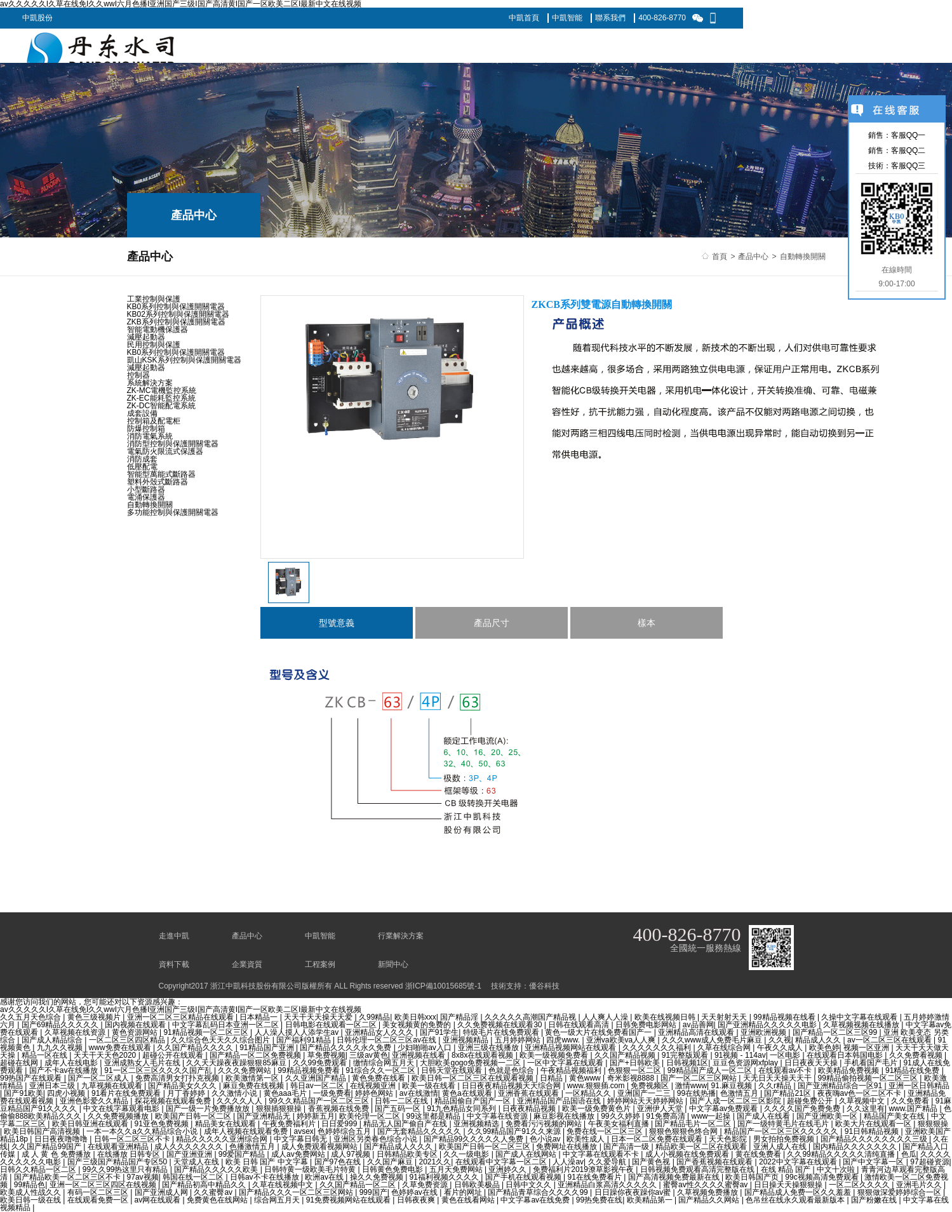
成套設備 (142, 413)
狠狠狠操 (933, 1123)
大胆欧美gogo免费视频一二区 (471, 1062)
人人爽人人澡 (606, 1017)
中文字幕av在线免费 (536, 1199)
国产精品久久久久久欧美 (217, 1169)
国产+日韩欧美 (636, 1062)
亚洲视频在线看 (419, 1055)
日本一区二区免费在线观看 (657, 1139)
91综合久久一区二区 (381, 1070)
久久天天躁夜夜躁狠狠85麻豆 (237, 1062)
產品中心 (753, 256)
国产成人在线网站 (526, 1154)
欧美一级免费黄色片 (597, 1108)
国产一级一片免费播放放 (208, 1108)
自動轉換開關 (803, 256)
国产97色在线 (338, 1161)
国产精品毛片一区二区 (694, 1123)
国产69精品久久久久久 (61, 1024)
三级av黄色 (368, 1055)
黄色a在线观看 (468, 1093)
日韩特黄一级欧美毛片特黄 (311, 1169)
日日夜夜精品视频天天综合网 (512, 1085)
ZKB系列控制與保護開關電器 (176, 321)
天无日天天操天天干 (778, 1078)
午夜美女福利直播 (619, 1123)
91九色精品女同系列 (463, 1108)
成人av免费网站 (299, 1154)
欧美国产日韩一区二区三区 (485, 1146)
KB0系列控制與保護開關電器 (176, 306)
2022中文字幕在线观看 (799, 1161)
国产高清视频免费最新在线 (674, 1177)
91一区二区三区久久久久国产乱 (159, 1070)
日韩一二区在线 (402, 1100)
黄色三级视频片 (95, 1017)
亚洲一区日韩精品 (918, 1085)
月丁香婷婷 (187, 1093)
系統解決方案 (150, 382)
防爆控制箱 (146, 428)
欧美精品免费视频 (849, 1070)
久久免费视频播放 (119, 1116)
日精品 (552, 1078)
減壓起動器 (146, 337)
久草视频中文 (863, 1100)
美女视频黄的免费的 (417, 1024)
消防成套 (142, 459)
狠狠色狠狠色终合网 (684, 1131)
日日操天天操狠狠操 (789, 1184)
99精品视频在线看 (785, 1017)
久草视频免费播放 (708, 1192)
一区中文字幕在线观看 (566, 1062)
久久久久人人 (240, 1100)
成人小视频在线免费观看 (688, 1154)
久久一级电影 (467, 1154)
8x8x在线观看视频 (484, 1055)
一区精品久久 (589, 1093)
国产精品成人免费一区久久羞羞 (798, 1192)
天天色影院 (729, 1139)
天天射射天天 (725, 1017)
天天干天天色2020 (106, 1055)
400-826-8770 (662, 17)
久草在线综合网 (725, 1047)
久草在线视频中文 (283, 1184)
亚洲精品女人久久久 (380, 1032)
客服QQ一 (908, 135)
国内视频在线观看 (136, 1024)
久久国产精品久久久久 (196, 1047)
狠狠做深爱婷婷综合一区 (900, 1192)
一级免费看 (332, 1093)
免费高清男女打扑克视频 (178, 1078)
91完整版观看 (686, 1055)
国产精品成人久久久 (399, 1146)
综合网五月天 (278, 1199)
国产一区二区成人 (99, 1078)
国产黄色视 (652, 1161)
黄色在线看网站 (469, 1199)
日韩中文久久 (529, 1184)
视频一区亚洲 (867, 1047)
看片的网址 (464, 1192)
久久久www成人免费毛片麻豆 (713, 1040)
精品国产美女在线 (895, 1116)
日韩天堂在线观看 (452, 1070)
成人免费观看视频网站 (320, 1146)
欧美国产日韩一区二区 (194, 1116)
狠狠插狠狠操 (280, 1108)
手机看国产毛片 (871, 1062)
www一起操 (711, 1116)
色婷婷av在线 (415, 1192)
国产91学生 (439, 1032)
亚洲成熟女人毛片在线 (143, 1062)
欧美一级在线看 (429, 1085)
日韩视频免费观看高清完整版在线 (698, 1169)
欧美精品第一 (650, 1199)
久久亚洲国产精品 (316, 1078)
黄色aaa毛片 (286, 1093)
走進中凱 (174, 935)
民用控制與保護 (153, 344)
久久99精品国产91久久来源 (515, 1131)
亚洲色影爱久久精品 (95, 1100)
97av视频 (143, 1177)
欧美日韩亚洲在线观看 (91, 1123)
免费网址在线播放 (567, 1146)
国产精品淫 (460, 1017)
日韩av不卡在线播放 (265, 1177)
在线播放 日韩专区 (130, 1154)
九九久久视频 (60, 1047)
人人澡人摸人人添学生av (298, 1032)
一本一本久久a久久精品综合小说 (142, 1131)
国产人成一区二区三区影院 (736, 1100)
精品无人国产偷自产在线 (406, 1123)
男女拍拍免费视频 (784, 1139)
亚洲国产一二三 (645, 1093)
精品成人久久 (819, 1040)
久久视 (779, 1040)
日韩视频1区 (687, 1062)
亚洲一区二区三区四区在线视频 (104, 1184)
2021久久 (435, 1161)
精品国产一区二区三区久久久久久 (782, 1131)
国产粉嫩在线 (875, 1199)
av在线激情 (418, 1093)
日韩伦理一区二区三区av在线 (387, 1040)
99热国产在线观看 (32, 1078)
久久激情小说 (235, 1093)
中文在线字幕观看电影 (122, 1108)
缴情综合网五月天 (384, 1062)
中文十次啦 (837, 1169)
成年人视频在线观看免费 (247, 1131)
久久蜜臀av (214, 1192)
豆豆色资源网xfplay (747, 1062)
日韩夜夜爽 (417, 1199)
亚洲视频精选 (477, 1123)
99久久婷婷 (621, 1116)
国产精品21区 (788, 1093)
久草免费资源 (426, 1184)
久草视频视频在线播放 (862, 1024)
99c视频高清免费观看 (823, 1177)
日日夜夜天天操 (812, 1062)
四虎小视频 (67, 1093)
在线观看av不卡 (786, 1070)
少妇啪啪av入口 (425, 1047)
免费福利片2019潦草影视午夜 (584, 1169)
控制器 (138, 375)
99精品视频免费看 (310, 1070)
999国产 (373, 1192)
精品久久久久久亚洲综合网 (222, 1139)
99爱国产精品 (242, 1154)
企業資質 (247, 964)
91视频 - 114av (740, 1055)
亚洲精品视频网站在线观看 (571, 1047)
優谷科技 (544, 986)
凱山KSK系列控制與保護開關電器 (184, 360)
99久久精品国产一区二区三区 (320, 1100)
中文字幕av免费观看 (724, 1108)
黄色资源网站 (135, 1032)
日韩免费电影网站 (646, 1024)
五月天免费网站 (457, 1169)
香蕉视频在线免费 (339, 1108)
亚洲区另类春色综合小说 (376, 1139)
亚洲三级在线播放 (489, 1047)
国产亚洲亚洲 (190, 1154)
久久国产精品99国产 (47, 1146)
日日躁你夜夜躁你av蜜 (633, 1192)
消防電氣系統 (150, 436)
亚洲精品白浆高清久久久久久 (608, 1184)
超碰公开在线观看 (173, 1055)
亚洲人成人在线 (780, 1146)
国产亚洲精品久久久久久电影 (768, 1024)
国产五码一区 (398, 1108)
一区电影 (786, 1055)
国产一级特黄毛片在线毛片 (784, 1123)
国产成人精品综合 (53, 1040)
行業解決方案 (401, 935)
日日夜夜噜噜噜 (62, 1139)
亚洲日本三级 (53, 1085)
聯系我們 (610, 17)
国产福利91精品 (304, 1040)
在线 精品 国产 (787, 1169)
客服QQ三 (908, 165)
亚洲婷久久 (508, 1169)
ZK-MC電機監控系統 (162, 390)
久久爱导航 (608, 1161)
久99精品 (374, 1017)
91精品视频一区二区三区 (206, 1032)
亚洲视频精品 (466, 1040)
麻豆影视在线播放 (564, 1116)
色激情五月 (740, 1093)
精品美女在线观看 (226, 1123)
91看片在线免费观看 (127, 1093)
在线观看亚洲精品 (119, 1146)
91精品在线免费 (913, 1070)
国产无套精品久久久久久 (420, 1131)
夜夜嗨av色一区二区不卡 (860, 1093)
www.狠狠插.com (597, 1085)
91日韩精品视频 (873, 1131)
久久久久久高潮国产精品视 (531, 1017)
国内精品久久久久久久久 (856, 1146)
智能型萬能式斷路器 (161, 474)
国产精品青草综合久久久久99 (539, 1192)
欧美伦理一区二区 (370, 1116)
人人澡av (568, 1161)
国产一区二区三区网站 (699, 1078)
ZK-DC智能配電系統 (161, 405)
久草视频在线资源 (75, 1032)
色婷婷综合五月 (345, 1131)
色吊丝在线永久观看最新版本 (796, 1199)
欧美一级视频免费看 (555, 1055)
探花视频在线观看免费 (174, 1100)
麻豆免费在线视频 (254, 1085)
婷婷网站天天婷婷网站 (646, 1100)
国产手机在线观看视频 (524, 1177)
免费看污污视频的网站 (545, 1123)
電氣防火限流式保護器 (165, 451)
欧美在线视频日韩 (665, 1017)
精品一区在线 (45, 1055)
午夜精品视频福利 (571, 1070)
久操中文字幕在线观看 (860, 1017)
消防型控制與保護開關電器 (172, 443)
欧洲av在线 (325, 1177)
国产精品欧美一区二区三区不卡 (68, 1177)
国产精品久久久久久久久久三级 (875, 1139)
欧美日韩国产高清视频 (43, 1131)
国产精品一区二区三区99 (836, 1032)
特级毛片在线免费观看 (502, 1032)
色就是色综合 (512, 1070)
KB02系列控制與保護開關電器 (178, 314)
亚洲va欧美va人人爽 (622, 1040)
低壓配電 (142, 466)
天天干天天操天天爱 (319, 1017)
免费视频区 (651, 1085)
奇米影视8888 (632, 1078)
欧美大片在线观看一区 (874, 1123)
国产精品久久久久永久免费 (346, 1047)
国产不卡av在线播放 (64, 1070)
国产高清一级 (627, 1146)
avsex (304, 1131)
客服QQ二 (908, 150)
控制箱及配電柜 (153, 420)
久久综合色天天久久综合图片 (221, 1040)
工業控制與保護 (153, 299)
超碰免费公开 (811, 1100)
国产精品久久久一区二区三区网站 (297, 1192)
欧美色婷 (824, 1047)
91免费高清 (666, 1116)
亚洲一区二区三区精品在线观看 (181, 1017)
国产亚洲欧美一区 (827, 1116)
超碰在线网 (20, 1062)
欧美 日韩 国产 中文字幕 (267, 1161)
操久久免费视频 (377, 1177)
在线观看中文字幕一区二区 (502, 1161)
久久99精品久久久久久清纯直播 (842, 1154)
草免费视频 (326, 1055)
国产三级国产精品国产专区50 (118, 1161)
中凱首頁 (524, 17)
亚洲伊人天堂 (661, 1108)
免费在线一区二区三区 (606, 1131)
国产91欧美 (23, 1093)
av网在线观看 (159, 1199)
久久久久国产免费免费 (803, 1108)
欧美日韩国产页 (753, 1177)
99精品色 (29, 1184)
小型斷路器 (146, 489)
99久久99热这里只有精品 (126, 1169)
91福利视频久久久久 (445, 1177)
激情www (691, 1085)
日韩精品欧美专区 (408, 1154)
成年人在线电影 (72, 1062)
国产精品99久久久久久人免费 (475, 1139)
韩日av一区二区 (318, 1085)
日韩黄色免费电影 (393, 1169)
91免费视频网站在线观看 (349, 1199)
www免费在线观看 (121, 1047)
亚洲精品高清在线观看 (697, 1032)
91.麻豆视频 (732, 1085)
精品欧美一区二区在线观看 (702, 1146)
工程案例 (320, 964)
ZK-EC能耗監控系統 (161, 398)
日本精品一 (259, 1017)
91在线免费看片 (596, 1177)
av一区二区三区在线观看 (890, 1040)
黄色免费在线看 (379, 1078)
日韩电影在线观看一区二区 (332, 1024)
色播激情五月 (253, 1146)
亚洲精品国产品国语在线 (560, 1100)
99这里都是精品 (434, 1116)
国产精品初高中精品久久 (205, 1184)
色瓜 (908, 1154)
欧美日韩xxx (415, 1017)
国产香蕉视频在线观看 (715, 1161)
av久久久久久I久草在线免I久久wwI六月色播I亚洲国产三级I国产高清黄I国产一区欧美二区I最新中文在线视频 (180, 1009)
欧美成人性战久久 (31, 1192)
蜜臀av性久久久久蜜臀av (706, 1184)
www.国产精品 (913, 1108)
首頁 (719, 256)
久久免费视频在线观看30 (500, 1024)
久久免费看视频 (916, 1055)
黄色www (586, 1078)
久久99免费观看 (321, 1062)
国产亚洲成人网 (162, 1192)
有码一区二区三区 (98, 1192)
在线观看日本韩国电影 (846, 1055)
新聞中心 (393, 964)
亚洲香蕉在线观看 (529, 1093)
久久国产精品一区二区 (358, 1184)
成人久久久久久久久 (189, 1146)
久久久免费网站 (245, 1070)
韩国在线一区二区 (194, 1177)
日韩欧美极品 (478, 1184)
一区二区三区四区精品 (128, 1040)
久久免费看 (911, 1100)
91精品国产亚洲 (267, 1047)
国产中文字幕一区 (874, 1161)
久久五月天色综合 (31, 1017)
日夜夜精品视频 (530, 1108)
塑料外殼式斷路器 (157, 481)
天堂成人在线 (197, 1161)
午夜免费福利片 (290, 1123)
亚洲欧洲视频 (764, 1032)
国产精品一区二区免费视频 (256, 1055)
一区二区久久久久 (860, 1184)
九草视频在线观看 (112, 1085)
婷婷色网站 (375, 1093)
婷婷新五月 (316, 1116)
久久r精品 (775, 1085)
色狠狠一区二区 (635, 1070)
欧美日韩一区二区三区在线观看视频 (473, 1078)
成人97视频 (351, 1154)
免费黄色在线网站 (218, 1199)
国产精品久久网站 (709, 1199)
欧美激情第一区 (253, 1078)
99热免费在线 (599, 1199)
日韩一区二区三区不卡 (133, 1139)
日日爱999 (340, 1123)
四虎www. (564, 1040)
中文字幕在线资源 (498, 1116)
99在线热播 (696, 1093)
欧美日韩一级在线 (31, 1199)
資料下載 (174, 964)
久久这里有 (866, 1108)
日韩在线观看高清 (579, 1024)
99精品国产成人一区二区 (710, 1070)
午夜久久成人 (781, 1047)
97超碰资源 (929, 1161)
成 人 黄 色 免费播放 (57, 1154)
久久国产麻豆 (391, 1161)
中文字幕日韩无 (301, 1139)
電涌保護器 (146, 497)
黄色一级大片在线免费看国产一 (599, 1032)
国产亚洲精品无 (264, 1116)
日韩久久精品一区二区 (39, 1169)
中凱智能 (567, 17)
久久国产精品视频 (625, 1055)
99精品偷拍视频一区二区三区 (869, 1078)
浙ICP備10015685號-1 (443, 986)
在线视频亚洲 (374, 1085)
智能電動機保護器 (157, 329)
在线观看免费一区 (98, 1199)
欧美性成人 (587, 1139)
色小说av (546, 1139)
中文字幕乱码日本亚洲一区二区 (226, 1024)
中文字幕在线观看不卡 (602, 1154)
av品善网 (698, 1024)
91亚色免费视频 (163, 1123)
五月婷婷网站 (518, 1040)
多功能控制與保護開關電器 (172, 512)
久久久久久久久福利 (657, 1047)
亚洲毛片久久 (920, 1184)
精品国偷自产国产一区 (473, 1100)
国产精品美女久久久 (183, 1085)
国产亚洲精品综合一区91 (841, 1085)
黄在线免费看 (759, 1154)
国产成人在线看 (764, 1116)
